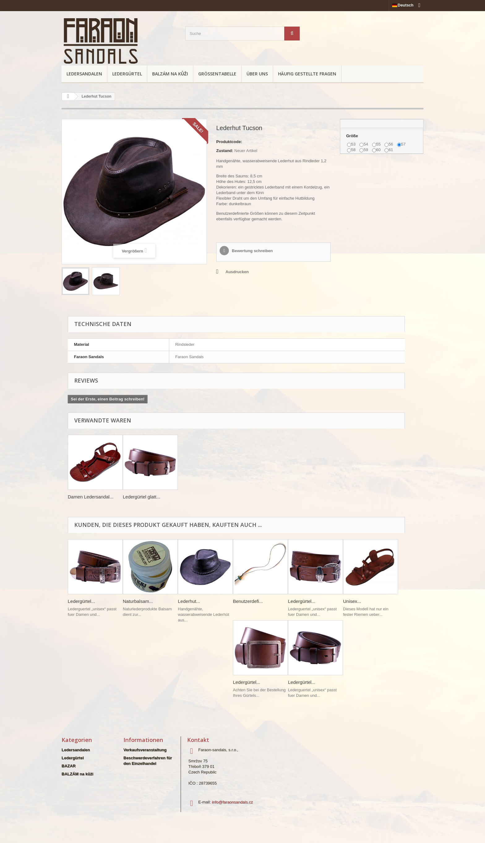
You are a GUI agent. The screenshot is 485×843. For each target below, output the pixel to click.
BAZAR (69, 766)
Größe (352, 135)
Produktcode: (229, 141)
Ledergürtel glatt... (141, 496)
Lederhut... (189, 601)
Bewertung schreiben (252, 250)
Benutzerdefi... (248, 601)
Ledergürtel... (81, 601)
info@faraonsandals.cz (232, 802)
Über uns (257, 74)
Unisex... (352, 601)
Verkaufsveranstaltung (144, 750)
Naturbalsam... (138, 601)
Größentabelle (217, 74)
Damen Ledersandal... (91, 496)
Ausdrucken (237, 271)
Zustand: (224, 150)
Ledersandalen (84, 74)
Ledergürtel (127, 74)
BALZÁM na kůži (170, 74)
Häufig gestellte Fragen (307, 74)
